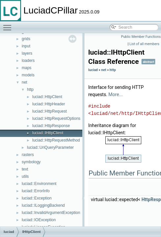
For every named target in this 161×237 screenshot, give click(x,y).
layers (27, 53)
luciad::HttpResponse (51, 125)
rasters (28, 154)
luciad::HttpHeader (48, 104)
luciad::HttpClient (47, 96)
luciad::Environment (39, 183)
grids (26, 39)
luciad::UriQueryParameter (50, 147)
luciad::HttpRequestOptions (56, 118)
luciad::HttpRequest (49, 111)
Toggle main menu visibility (8, 24)
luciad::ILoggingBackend (43, 205)
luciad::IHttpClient (47, 133)
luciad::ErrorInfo (36, 191)
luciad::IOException (39, 220)
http (30, 89)
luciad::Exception (37, 198)
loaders (28, 60)
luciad (93, 70)
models (28, 75)
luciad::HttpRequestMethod (56, 140)
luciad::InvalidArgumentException (51, 212)
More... (115, 94)
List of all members (144, 44)
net (24, 82)
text (25, 169)
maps (26, 68)
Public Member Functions (141, 37)
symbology (31, 162)
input (26, 46)
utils (25, 176)
